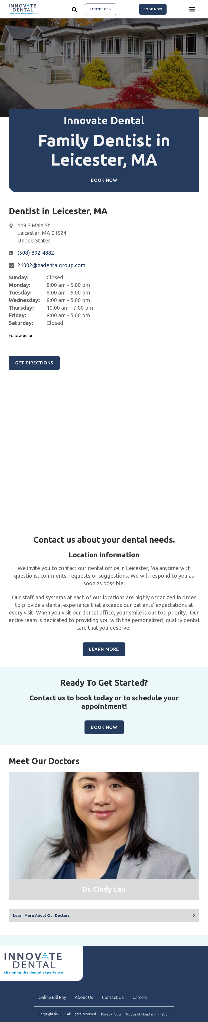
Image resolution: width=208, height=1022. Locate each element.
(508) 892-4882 (35, 253)
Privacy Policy (111, 1014)
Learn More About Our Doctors (41, 915)
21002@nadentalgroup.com (51, 265)
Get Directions (34, 362)
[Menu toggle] (192, 9)
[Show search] (74, 9)
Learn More (104, 649)
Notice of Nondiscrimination (148, 1014)
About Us (84, 997)
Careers (139, 997)
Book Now (153, 9)
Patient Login (101, 9)
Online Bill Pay (52, 997)
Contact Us (113, 997)
